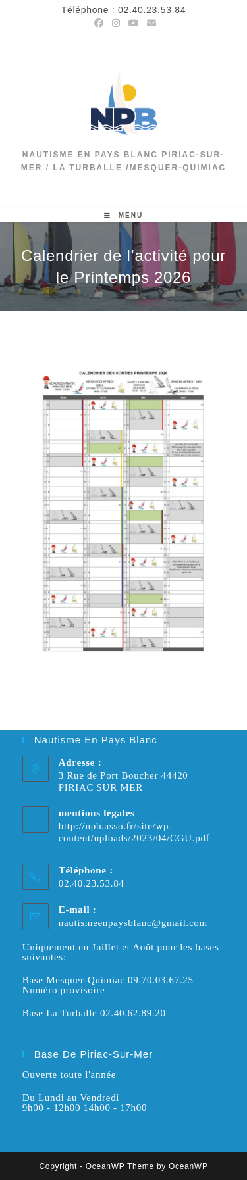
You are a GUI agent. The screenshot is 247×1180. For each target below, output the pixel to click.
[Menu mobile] (123, 215)
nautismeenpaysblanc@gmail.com (133, 923)
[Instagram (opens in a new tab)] (116, 23)
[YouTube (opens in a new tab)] (134, 23)
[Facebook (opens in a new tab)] (99, 23)
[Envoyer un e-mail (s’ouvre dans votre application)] (150, 23)
